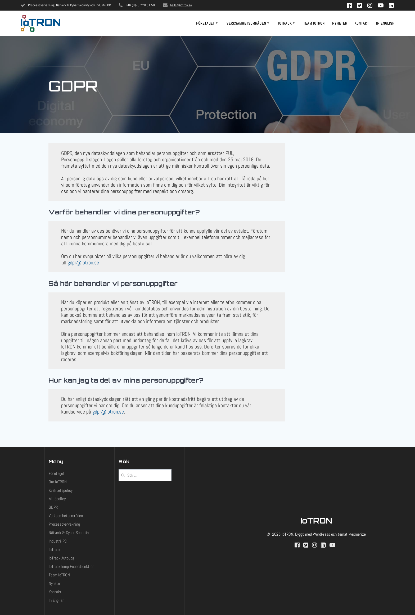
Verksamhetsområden (246, 23)
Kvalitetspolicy (61, 490)
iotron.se (90, 262)
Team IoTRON (314, 23)
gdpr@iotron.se (108, 411)
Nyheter (339, 23)
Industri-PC (58, 541)
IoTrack (285, 23)
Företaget (205, 23)
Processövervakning (64, 524)
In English (385, 23)
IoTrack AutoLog (61, 558)
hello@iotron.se (181, 5)
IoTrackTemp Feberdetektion (71, 566)
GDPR (53, 507)
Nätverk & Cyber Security (69, 532)
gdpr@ (74, 262)
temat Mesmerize (352, 534)
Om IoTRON (58, 482)
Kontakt (361, 23)
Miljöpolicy (57, 499)
